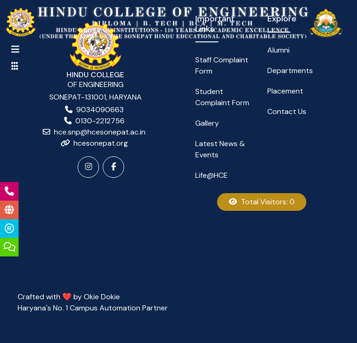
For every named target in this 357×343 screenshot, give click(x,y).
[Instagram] (88, 167)
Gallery (207, 123)
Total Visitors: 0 (262, 202)
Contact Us (286, 111)
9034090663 (100, 109)
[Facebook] (113, 167)
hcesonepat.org (100, 143)
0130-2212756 (100, 121)
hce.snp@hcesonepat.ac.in (99, 132)
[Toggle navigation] (15, 49)
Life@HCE (211, 175)
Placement (285, 91)
